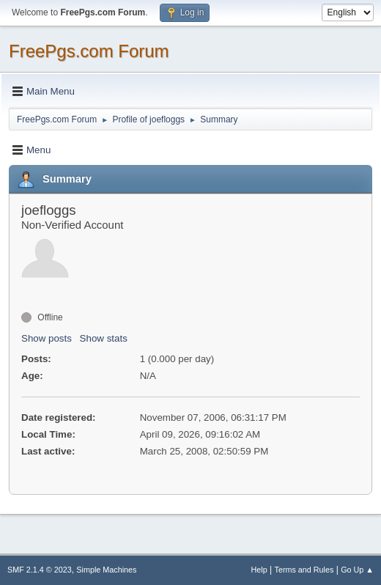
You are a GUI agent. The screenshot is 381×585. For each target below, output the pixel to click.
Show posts (46, 338)
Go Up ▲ (357, 569)
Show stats (103, 338)
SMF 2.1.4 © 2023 (39, 569)
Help (259, 569)
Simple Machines (106, 569)
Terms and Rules (304, 569)
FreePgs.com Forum (89, 51)
